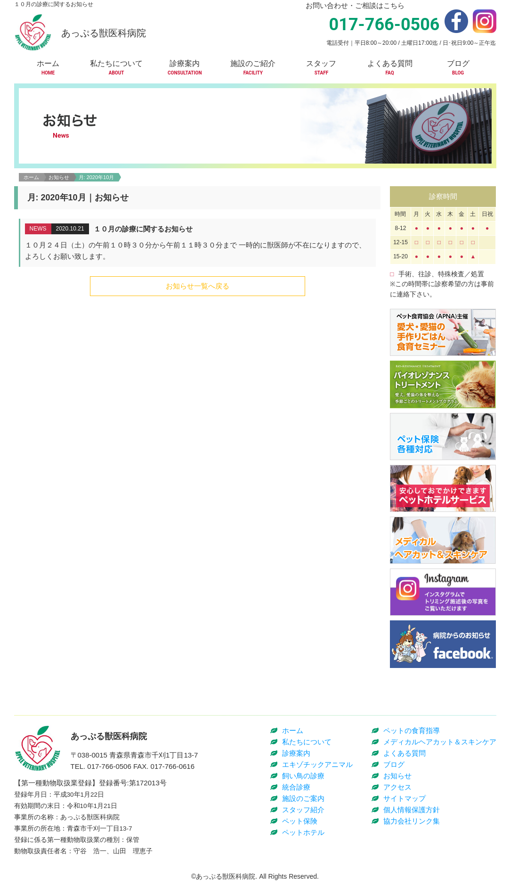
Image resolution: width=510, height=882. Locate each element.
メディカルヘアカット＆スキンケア (439, 742)
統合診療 (296, 787)
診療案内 (296, 753)
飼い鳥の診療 (303, 776)
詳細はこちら (198, 243)
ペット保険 (299, 821)
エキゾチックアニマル (317, 764)
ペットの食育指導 (411, 730)
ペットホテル (303, 832)
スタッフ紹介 (303, 810)
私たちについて (307, 742)
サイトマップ (404, 798)
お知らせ (59, 177)
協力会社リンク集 (411, 821)
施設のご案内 (303, 798)
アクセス (397, 787)
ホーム (31, 177)
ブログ (394, 764)
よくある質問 (404, 753)
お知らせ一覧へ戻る (197, 286)
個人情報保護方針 (411, 810)
